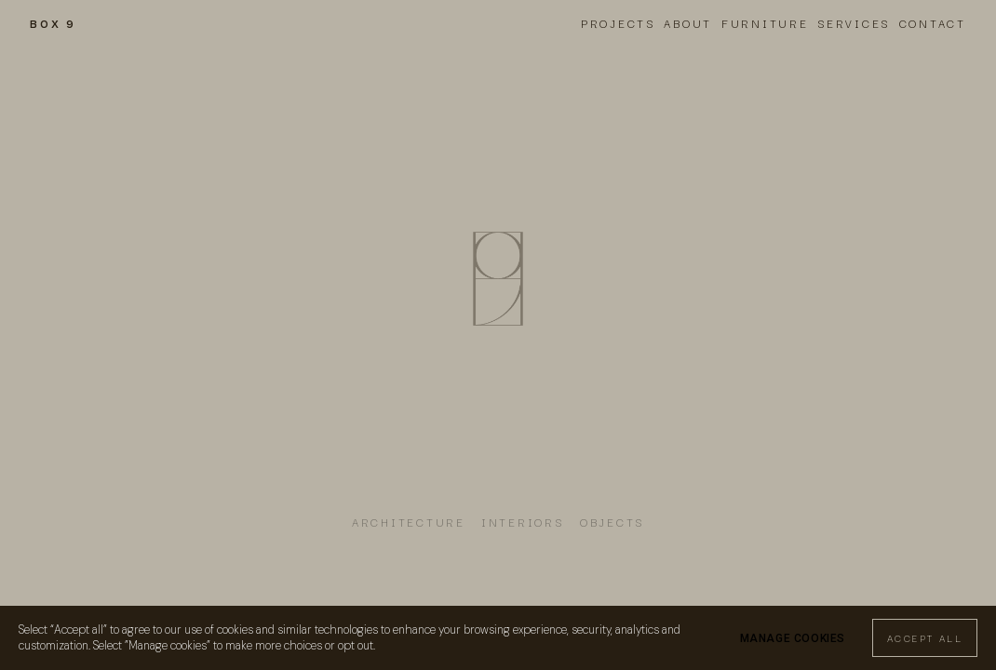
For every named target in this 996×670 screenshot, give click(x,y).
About (688, 23)
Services (853, 23)
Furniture (765, 23)
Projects (618, 23)
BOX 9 (53, 23)
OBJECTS (612, 521)
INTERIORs (522, 521)
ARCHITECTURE (408, 521)
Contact (932, 23)
